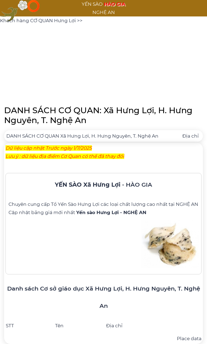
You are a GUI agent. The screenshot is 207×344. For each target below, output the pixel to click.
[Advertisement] (103, 63)
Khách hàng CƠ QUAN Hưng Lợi (38, 20)
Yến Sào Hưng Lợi (79, 204)
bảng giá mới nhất (88, 212)
